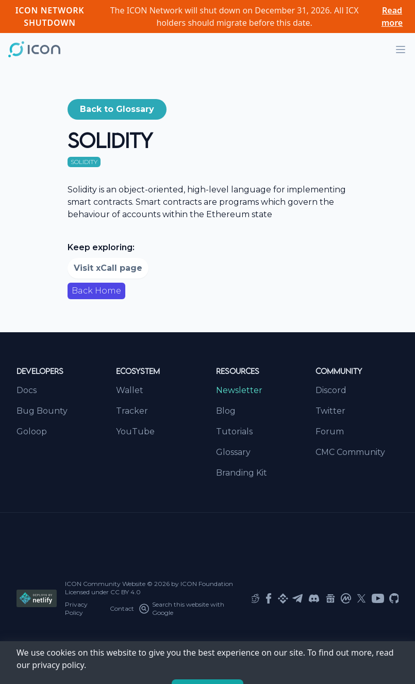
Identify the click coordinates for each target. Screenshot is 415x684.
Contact (122, 608)
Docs (26, 390)
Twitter (330, 411)
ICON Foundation (206, 584)
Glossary (233, 452)
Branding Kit (241, 473)
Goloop (31, 431)
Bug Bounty (42, 411)
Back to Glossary (117, 109)
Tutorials (234, 431)
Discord (331, 390)
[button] (117, 109)
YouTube (135, 431)
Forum (330, 431)
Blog (226, 411)
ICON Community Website (105, 584)
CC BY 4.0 (125, 592)
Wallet (129, 390)
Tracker (132, 411)
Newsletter (239, 390)
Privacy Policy (76, 608)
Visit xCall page (108, 268)
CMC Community (350, 452)
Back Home (96, 291)
